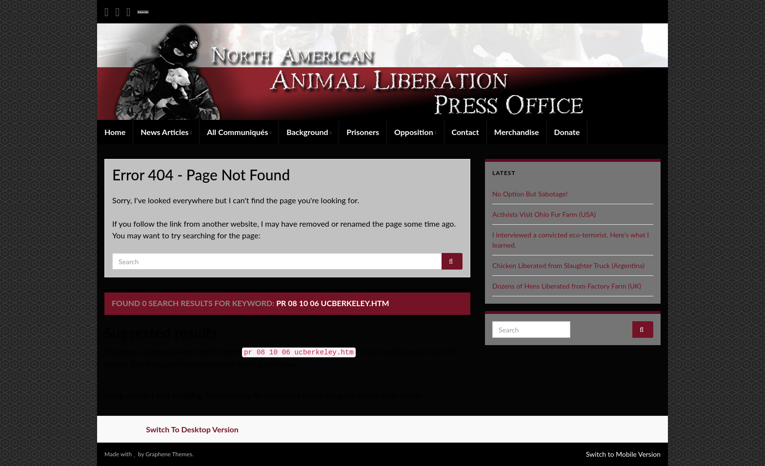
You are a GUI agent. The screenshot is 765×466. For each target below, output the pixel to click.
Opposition (415, 131)
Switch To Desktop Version (192, 429)
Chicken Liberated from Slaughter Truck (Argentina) (568, 265)
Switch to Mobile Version (623, 454)
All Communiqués (239, 131)
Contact (465, 131)
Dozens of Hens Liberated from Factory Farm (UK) (566, 286)
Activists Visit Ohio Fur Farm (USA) (544, 214)
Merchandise (516, 131)
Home (114, 131)
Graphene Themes (168, 454)
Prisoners (362, 131)
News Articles (166, 131)
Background (308, 131)
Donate (567, 131)
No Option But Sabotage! (530, 194)
